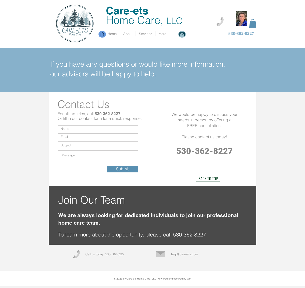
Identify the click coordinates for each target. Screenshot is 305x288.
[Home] (102, 34)
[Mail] (182, 34)
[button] (252, 23)
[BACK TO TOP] (208, 178)
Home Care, (144, 20)
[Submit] (122, 169)
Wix (189, 278)
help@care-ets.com (184, 254)
